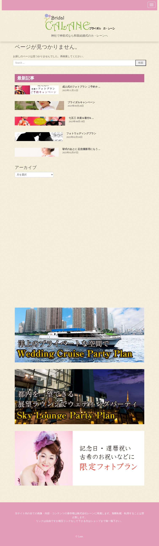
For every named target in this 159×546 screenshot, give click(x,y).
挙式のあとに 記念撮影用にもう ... (81, 149)
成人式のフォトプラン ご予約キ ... (81, 86)
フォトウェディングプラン (81, 133)
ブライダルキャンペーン (81, 102)
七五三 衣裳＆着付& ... (81, 118)
